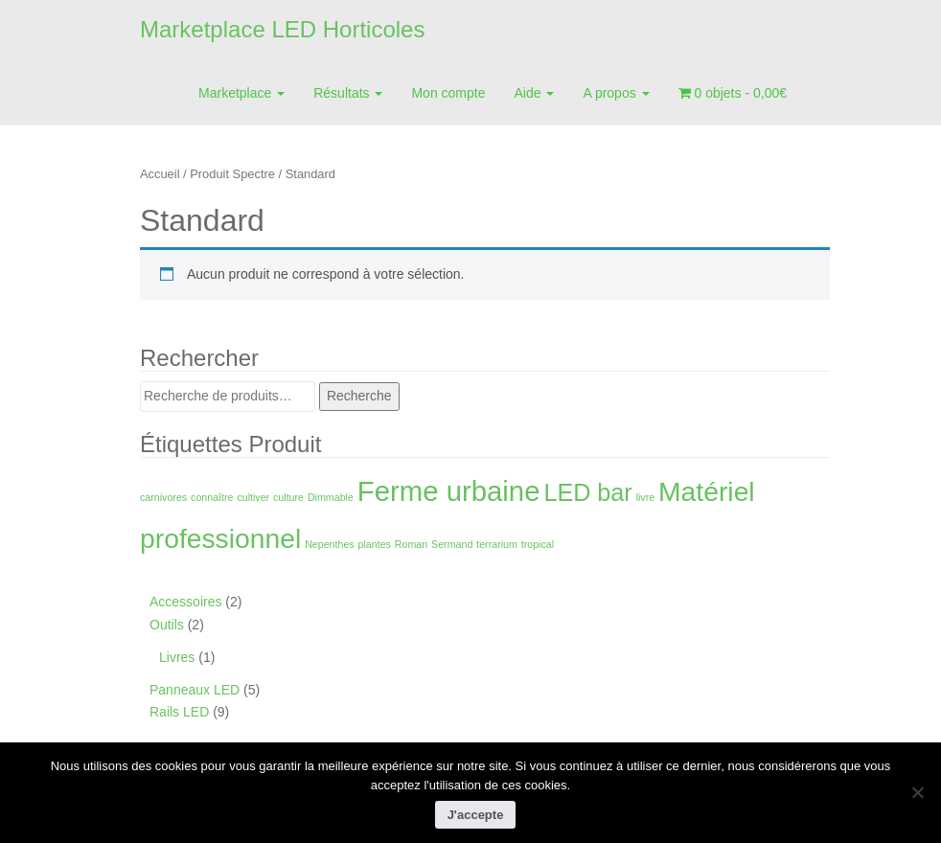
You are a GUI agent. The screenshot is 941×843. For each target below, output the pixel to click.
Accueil (160, 174)
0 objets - (732, 93)
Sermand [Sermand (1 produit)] (451, 544)
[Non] (917, 792)
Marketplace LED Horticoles (282, 29)
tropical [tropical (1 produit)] (537, 544)
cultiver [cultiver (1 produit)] (253, 497)
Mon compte (448, 93)
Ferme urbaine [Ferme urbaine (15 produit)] (448, 491)
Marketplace (241, 93)
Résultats (347, 93)
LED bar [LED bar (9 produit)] (587, 492)
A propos (616, 93)
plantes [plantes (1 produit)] (374, 544)
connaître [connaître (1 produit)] (212, 497)
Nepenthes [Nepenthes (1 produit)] (330, 544)
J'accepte (476, 815)
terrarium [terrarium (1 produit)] (496, 544)
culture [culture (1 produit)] (288, 497)
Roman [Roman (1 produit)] (411, 544)
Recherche (359, 395)
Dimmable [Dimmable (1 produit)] (331, 497)
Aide (535, 93)
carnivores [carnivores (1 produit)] (163, 497)
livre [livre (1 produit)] (645, 497)
